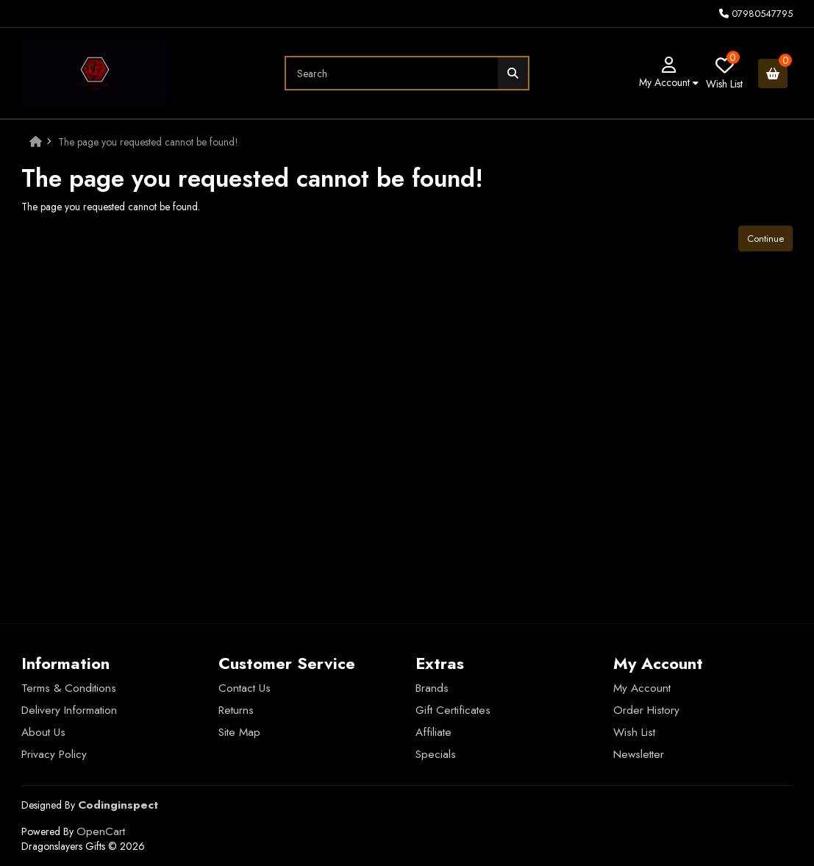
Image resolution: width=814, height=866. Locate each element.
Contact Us (244, 688)
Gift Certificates (452, 710)
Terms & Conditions (68, 688)
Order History (646, 710)
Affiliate (433, 732)
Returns (236, 710)
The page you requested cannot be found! (148, 142)
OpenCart (100, 831)
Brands (432, 688)
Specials (435, 754)
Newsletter (638, 754)
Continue (765, 239)
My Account (642, 688)
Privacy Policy (54, 754)
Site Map (239, 732)
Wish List (634, 732)
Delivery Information (69, 710)
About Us (43, 732)
